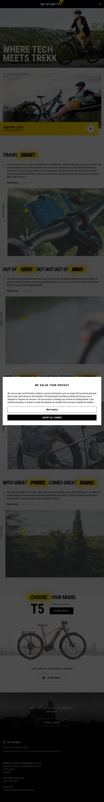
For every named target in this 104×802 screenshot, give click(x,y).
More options (52, 409)
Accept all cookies (52, 417)
